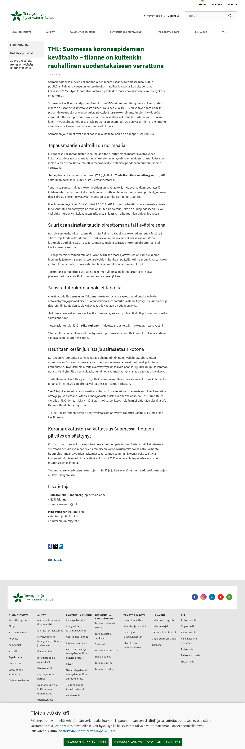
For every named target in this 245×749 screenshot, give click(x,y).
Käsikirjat (157, 645)
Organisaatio (188, 626)
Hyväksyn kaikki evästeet (86, 741)
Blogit (12, 626)
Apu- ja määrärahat (77, 636)
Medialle (173, 16)
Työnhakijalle (188, 632)
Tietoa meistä (188, 620)
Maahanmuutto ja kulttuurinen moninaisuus (47, 689)
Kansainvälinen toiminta (189, 640)
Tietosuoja (187, 649)
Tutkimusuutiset (104, 663)
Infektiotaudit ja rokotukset (46, 660)
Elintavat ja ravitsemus (50, 630)
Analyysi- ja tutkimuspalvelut (76, 628)
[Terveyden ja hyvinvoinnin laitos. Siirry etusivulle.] (50, 597)
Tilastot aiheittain (133, 620)
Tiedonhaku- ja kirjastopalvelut (75, 687)
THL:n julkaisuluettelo (164, 632)
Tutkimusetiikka (104, 669)
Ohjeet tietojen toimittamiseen (132, 645)
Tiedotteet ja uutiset (21, 53)
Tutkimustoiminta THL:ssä (105, 625)
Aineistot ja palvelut (134, 626)
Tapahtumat (16, 657)
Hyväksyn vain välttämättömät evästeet (147, 741)
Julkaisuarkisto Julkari (165, 638)
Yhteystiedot (153, 16)
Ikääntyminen (45, 651)
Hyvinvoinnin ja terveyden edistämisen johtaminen (50, 641)
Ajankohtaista (19, 45)
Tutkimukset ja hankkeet (103, 636)
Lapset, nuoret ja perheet (46, 676)
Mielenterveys (45, 699)
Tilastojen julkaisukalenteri (132, 634)
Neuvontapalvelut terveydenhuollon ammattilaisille (76, 674)
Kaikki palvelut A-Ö (76, 620)
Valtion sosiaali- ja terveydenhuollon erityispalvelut (76, 653)
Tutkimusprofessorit (106, 650)
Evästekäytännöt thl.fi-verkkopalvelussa (86, 731)
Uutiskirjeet (15, 663)
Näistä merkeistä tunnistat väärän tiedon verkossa (21, 65)
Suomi (202, 4)
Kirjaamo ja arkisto (76, 643)
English (232, 4)
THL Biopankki (103, 656)
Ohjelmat (100, 644)
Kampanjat (15, 645)
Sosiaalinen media (19, 632)
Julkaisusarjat (160, 626)
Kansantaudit (45, 668)
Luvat (69, 664)
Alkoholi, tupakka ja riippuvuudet (48, 622)
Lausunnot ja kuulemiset (16, 671)
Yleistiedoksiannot (19, 680)
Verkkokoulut (74, 695)
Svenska (217, 4)
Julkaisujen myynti (163, 620)
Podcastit (14, 638)
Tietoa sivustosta (190, 655)
